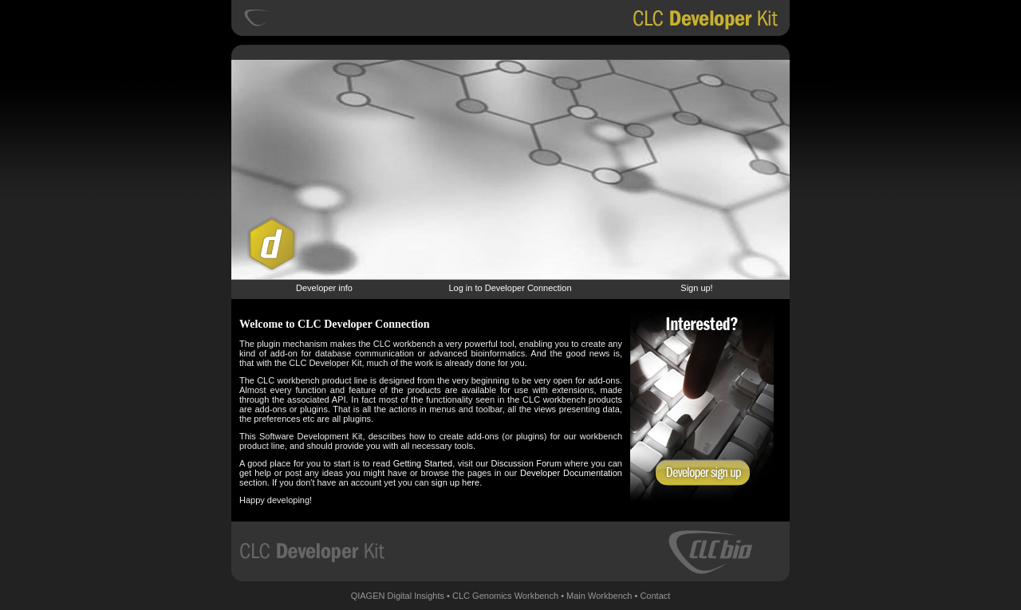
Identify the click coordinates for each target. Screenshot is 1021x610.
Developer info (324, 288)
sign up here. (457, 482)
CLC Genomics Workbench (505, 595)
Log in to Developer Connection (509, 288)
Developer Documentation (571, 473)
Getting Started (422, 463)
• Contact (653, 595)
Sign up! (696, 288)
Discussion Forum (526, 463)
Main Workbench (599, 595)
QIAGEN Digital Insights (397, 595)
